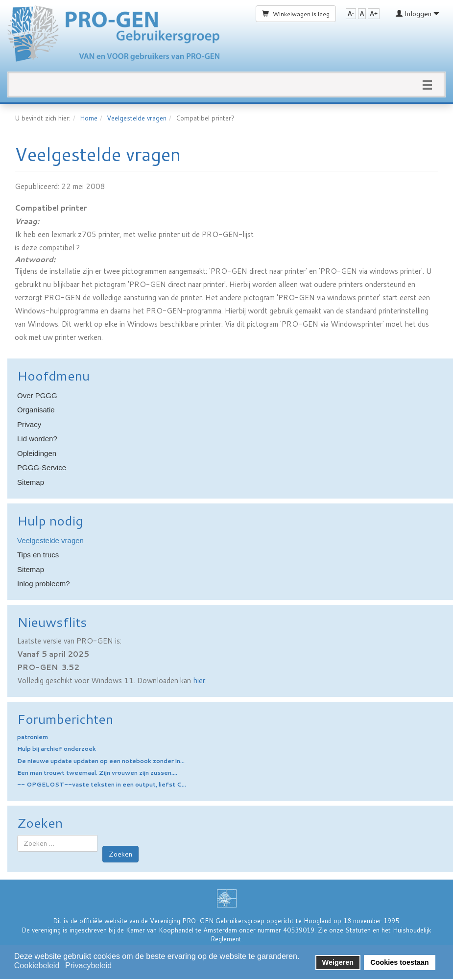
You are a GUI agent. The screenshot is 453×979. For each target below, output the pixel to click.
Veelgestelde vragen (137, 118)
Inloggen (417, 14)
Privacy (29, 424)
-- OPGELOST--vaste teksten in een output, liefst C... (101, 784)
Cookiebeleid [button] (37, 965)
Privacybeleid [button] (88, 965)
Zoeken (120, 854)
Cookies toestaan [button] (399, 962)
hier (199, 680)
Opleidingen (36, 453)
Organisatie (36, 410)
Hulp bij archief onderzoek (56, 748)
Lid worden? (37, 438)
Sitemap (30, 482)
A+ (374, 13)
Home (88, 118)
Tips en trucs (38, 554)
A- (351, 13)
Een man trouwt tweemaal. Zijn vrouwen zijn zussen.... (97, 772)
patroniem (32, 737)
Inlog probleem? (43, 583)
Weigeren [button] (338, 962)
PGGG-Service (41, 467)
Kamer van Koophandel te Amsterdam (181, 930)
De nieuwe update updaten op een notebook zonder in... (101, 761)
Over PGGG (37, 395)
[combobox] (57, 843)
